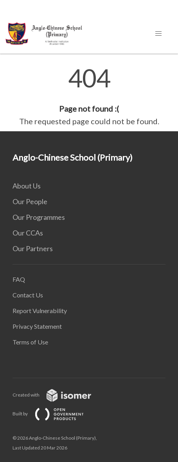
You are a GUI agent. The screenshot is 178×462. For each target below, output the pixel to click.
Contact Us (28, 295)
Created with (58, 395)
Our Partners (33, 248)
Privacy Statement (37, 326)
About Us (27, 185)
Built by (54, 414)
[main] (89, 96)
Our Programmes (39, 217)
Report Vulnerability (40, 310)
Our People (30, 201)
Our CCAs (28, 232)
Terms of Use (30, 342)
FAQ (19, 279)
